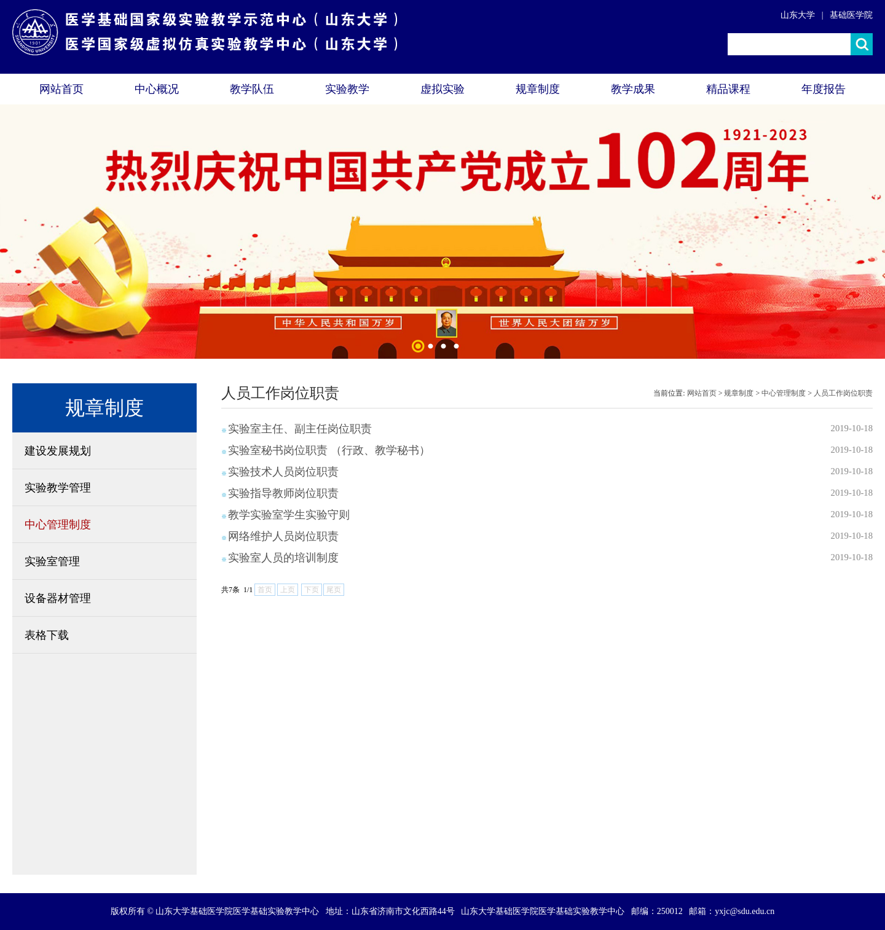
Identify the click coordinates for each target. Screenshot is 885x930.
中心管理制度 (58, 524)
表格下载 (47, 635)
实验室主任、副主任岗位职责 (300, 429)
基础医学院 (851, 15)
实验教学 (347, 89)
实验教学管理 (58, 488)
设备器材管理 (58, 598)
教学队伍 (252, 89)
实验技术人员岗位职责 (283, 472)
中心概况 (157, 89)
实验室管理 (52, 561)
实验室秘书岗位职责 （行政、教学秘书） (329, 450)
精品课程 (728, 89)
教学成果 (633, 89)
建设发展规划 (58, 451)
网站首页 (61, 89)
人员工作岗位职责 (843, 393)
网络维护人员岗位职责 (283, 536)
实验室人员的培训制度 (283, 558)
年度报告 (823, 89)
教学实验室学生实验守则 (289, 515)
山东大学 (798, 15)
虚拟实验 (442, 89)
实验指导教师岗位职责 (283, 493)
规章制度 (538, 89)
